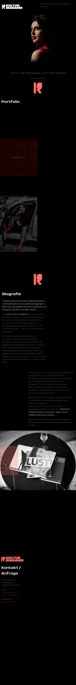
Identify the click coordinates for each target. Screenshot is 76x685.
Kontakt (44, 7)
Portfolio (44, 4)
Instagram (64, 4)
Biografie (54, 4)
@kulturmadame (9, 666)
